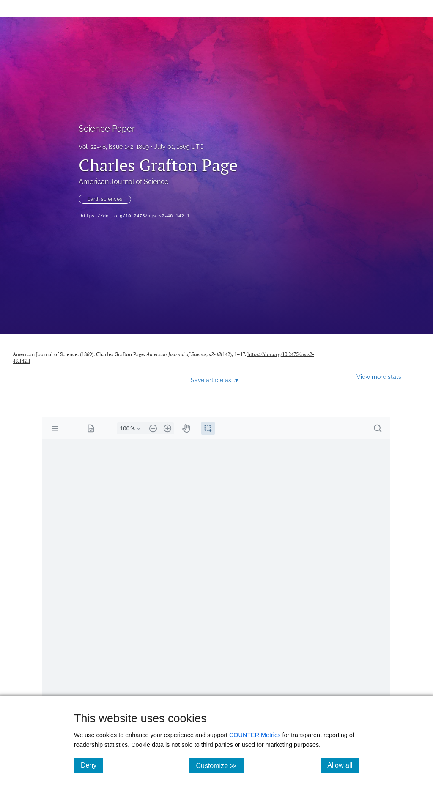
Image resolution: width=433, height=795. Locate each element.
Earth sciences (105, 199)
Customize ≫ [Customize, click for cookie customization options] (220, 765)
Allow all (343, 765)
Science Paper (107, 128)
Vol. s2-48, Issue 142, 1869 (114, 146)
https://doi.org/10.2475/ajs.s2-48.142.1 (135, 216)
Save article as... (214, 380)
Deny (92, 765)
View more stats (378, 376)
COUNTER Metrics (255, 735)
